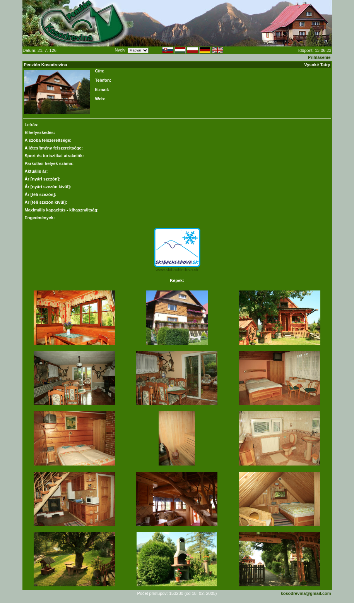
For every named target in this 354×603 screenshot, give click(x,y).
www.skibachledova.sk (177, 269)
